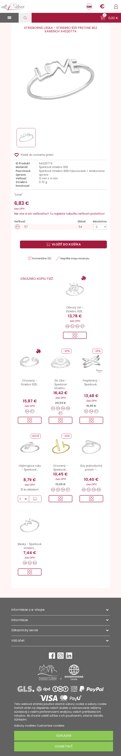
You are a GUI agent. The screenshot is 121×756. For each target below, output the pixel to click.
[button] (109, 18)
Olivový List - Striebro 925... (75, 309)
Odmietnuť (64, 746)
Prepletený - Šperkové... (91, 382)
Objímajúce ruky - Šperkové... (30, 468)
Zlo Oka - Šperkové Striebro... (60, 384)
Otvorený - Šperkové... (60, 468)
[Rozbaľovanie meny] (102, 6)
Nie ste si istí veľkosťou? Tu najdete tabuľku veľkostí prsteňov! (59, 214)
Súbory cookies (25, 725)
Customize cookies (50, 725)
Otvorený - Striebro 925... (30, 382)
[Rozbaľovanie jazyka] (89, 6)
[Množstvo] (100, 227)
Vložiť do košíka (63, 244)
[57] (60, 227)
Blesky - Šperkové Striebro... (29, 546)
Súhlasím (63, 735)
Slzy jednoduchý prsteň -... (91, 468)
